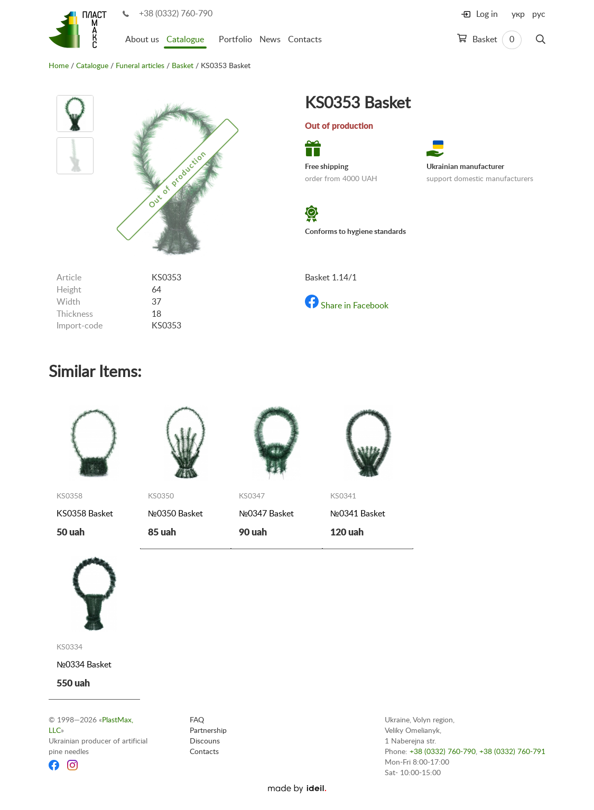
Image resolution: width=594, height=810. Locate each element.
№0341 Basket (357, 514)
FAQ (197, 720)
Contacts (305, 39)
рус (538, 14)
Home (59, 66)
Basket (489, 40)
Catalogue (185, 39)
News (270, 39)
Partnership (208, 730)
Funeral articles (140, 66)
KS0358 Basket (85, 514)
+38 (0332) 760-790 (175, 14)
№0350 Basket (175, 514)
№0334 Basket (84, 665)
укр (518, 14)
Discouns (205, 741)
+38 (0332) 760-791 (512, 752)
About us (142, 39)
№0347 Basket (266, 514)
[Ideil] (297, 789)
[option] (75, 113)
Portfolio (235, 39)
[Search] (540, 39)
